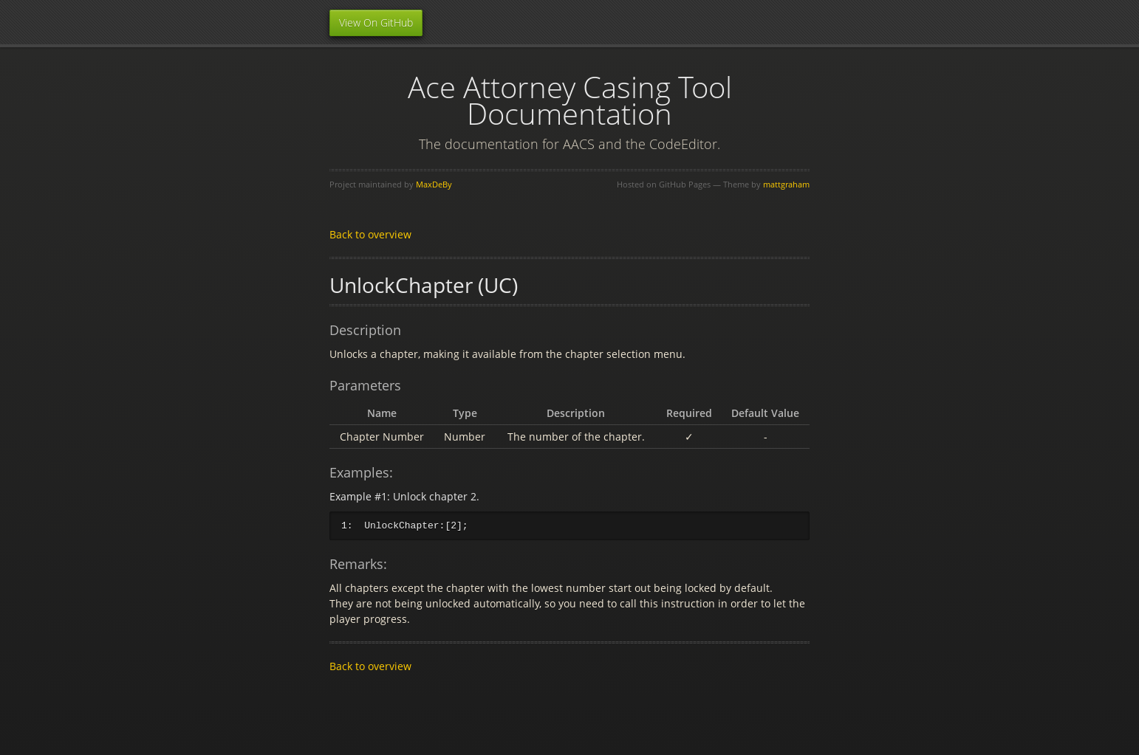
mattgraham (786, 184)
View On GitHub (376, 22)
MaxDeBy (434, 184)
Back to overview (370, 234)
